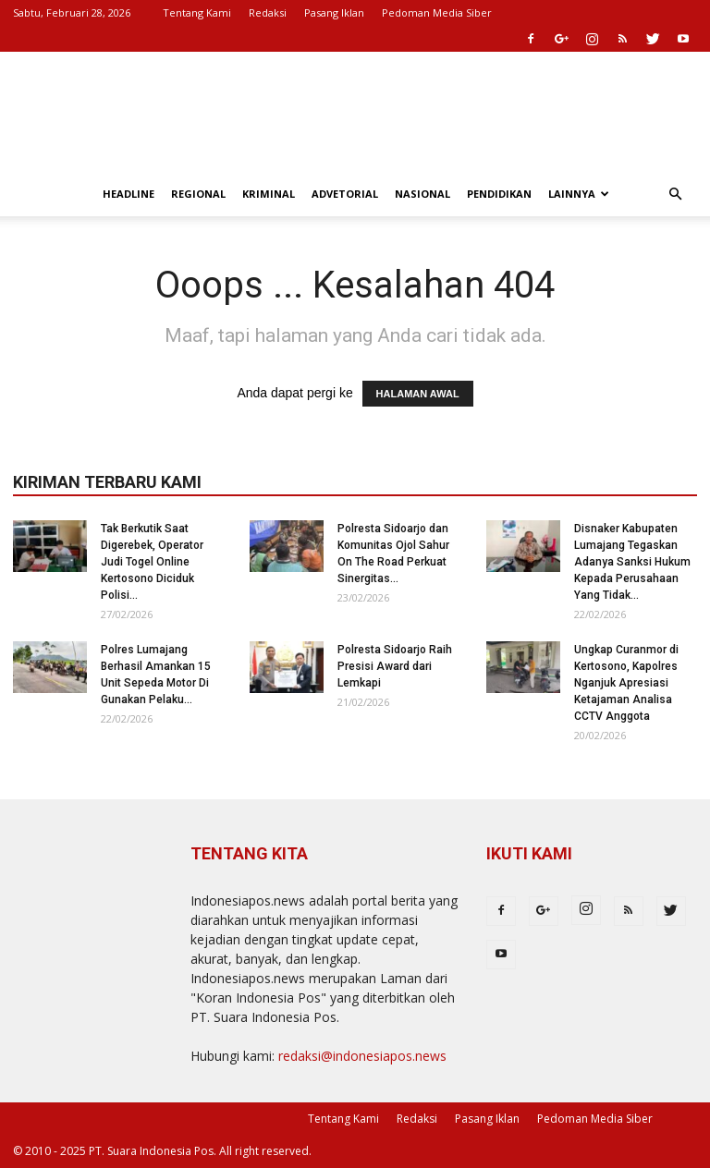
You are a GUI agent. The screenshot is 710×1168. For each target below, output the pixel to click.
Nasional (422, 194)
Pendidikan (499, 194)
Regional (198, 194)
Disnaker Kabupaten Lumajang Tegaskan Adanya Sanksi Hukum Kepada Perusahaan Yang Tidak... (632, 562)
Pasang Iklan (334, 12)
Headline (128, 194)
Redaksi (268, 12)
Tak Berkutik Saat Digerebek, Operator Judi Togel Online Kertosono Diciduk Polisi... (152, 562)
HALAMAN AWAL (417, 393)
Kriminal (268, 194)
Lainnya (578, 194)
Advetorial (345, 194)
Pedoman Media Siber (437, 12)
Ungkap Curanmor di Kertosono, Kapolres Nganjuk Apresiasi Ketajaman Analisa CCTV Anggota (626, 683)
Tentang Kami (197, 12)
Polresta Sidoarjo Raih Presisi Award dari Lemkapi (394, 666)
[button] (675, 194)
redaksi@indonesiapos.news (362, 1056)
